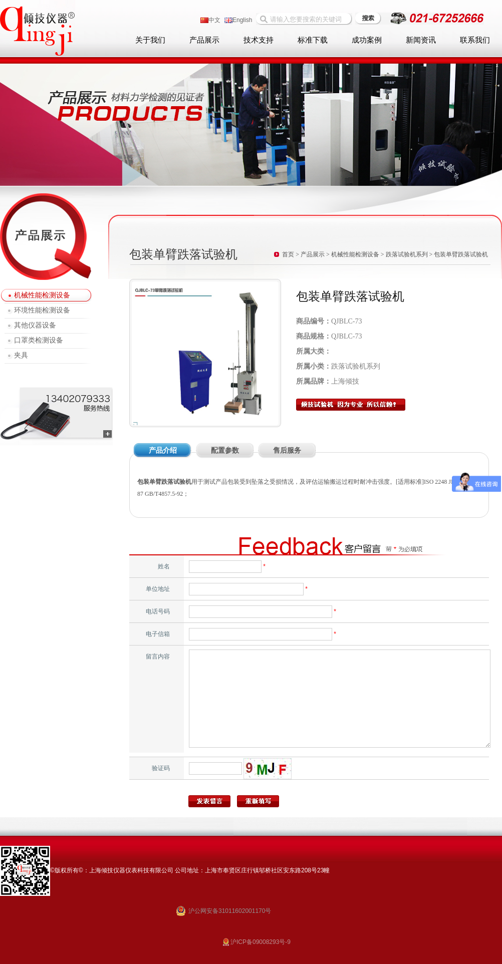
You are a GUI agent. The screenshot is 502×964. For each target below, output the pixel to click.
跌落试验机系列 (407, 254)
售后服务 (287, 450)
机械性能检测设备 (42, 295)
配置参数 (225, 450)
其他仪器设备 (35, 325)
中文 (210, 20)
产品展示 (204, 40)
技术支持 (258, 40)
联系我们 (475, 40)
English (238, 20)
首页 (288, 254)
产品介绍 (163, 450)
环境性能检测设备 (42, 310)
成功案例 (367, 40)
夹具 (21, 355)
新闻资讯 (421, 40)
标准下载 (313, 40)
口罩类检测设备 (38, 340)
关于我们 (150, 40)
